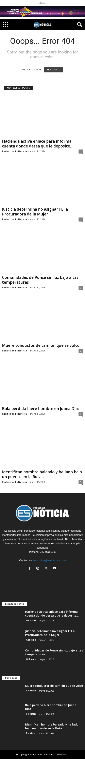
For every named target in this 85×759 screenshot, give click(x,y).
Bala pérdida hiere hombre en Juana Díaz (41, 408)
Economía (31, 620)
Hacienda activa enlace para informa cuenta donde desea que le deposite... (37, 144)
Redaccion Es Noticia (14, 151)
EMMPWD (62, 754)
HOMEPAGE (53, 69)
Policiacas (31, 690)
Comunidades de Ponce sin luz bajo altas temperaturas (40, 280)
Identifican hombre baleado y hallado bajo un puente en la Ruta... (42, 474)
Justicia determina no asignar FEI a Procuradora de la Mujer (35, 212)
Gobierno (31, 639)
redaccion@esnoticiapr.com (49, 560)
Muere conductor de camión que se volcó (41, 345)
